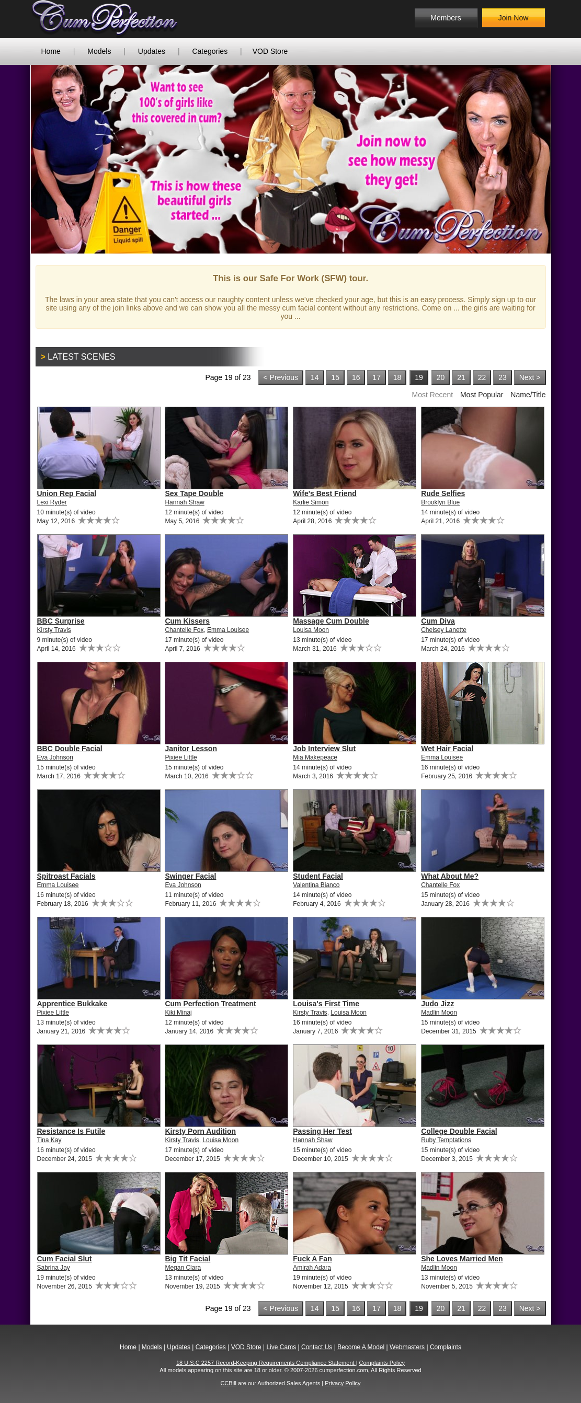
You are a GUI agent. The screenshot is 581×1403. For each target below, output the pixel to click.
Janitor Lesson (191, 748)
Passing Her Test (322, 1131)
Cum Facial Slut (64, 1259)
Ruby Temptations (446, 1140)
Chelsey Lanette (443, 630)
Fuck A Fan (312, 1259)
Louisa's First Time (326, 1003)
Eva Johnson (55, 757)
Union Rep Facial (67, 493)
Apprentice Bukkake (72, 1003)
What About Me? (450, 876)
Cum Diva (438, 621)
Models (99, 51)
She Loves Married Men (462, 1259)
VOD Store (270, 51)
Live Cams (281, 1347)
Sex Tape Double (194, 493)
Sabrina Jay (53, 1267)
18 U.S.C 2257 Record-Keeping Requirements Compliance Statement (266, 1363)
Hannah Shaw (184, 502)
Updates (151, 51)
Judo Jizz (437, 1003)
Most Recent (432, 394)
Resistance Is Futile (71, 1131)
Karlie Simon (310, 502)
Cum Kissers (187, 621)
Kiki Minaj (178, 1012)
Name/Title (527, 394)
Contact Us (316, 1347)
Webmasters (407, 1347)
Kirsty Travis (54, 630)
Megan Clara (183, 1267)
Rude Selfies (443, 493)
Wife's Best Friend (324, 493)
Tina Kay (49, 1140)
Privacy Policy (342, 1383)
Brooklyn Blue (440, 502)
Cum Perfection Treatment (210, 1003)
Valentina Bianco (316, 885)
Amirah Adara (312, 1267)
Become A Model (360, 1347)
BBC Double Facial (69, 748)
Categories (209, 51)
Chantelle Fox (184, 630)
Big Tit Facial (187, 1259)
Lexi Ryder (52, 502)
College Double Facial (459, 1131)
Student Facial (318, 876)
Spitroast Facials (66, 876)
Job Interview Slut (324, 748)
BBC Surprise (61, 621)
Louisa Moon (311, 630)
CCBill (228, 1383)
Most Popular (481, 394)
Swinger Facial (190, 876)
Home (51, 51)
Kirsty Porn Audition (200, 1131)
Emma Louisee (228, 630)
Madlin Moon (439, 1012)
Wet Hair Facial (447, 748)
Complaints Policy (382, 1363)
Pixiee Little (181, 757)
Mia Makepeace (315, 757)
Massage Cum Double (331, 621)
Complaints (445, 1347)
